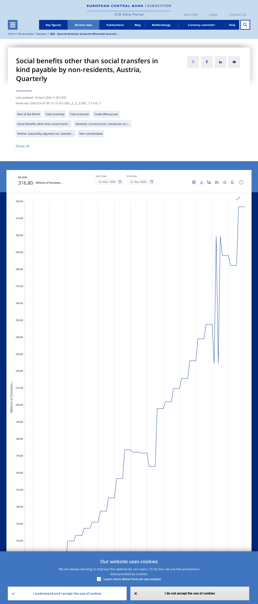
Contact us (237, 15)
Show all (23, 146)
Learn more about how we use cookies (132, 579)
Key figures (53, 25)
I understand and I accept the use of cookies (67, 593)
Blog (138, 25)
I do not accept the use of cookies (190, 593)
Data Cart (191, 15)
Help (232, 25)
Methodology (161, 25)
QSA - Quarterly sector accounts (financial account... (84, 34)
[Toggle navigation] (13, 25)
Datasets (41, 34)
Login (213, 15)
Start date (101, 176)
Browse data (83, 25)
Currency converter (201, 25)
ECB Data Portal (129, 14)
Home (11, 34)
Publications (115, 25)
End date (132, 176)
